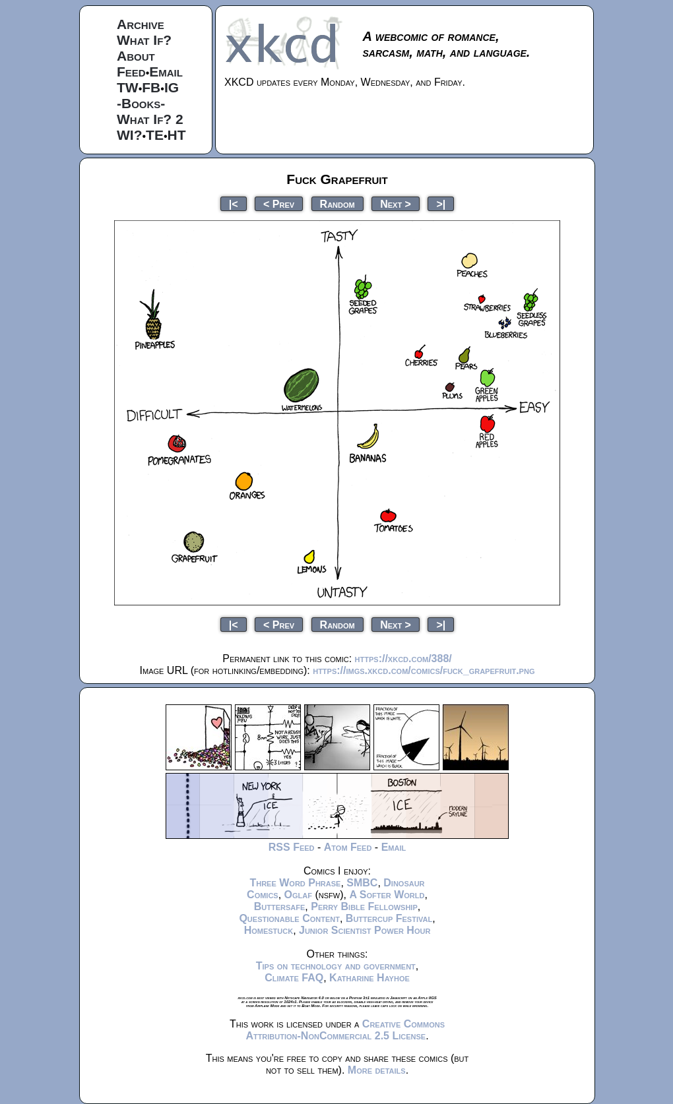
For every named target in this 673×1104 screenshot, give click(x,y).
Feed (131, 71)
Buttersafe (279, 906)
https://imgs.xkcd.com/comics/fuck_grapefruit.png (423, 670)
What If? (144, 39)
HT (177, 134)
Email (166, 71)
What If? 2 (150, 119)
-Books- (141, 103)
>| (440, 203)
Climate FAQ (294, 977)
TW (128, 87)
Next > (395, 203)
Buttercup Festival (389, 918)
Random (337, 203)
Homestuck (269, 930)
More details (377, 1070)
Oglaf (298, 894)
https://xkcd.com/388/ (403, 658)
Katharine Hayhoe (369, 977)
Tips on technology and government (336, 965)
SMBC (361, 882)
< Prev (278, 203)
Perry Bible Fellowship (364, 906)
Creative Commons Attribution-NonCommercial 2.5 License (345, 1029)
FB (151, 87)
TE (155, 134)
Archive (140, 24)
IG (171, 87)
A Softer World (386, 894)
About (136, 55)
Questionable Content (289, 918)
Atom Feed (348, 847)
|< (233, 203)
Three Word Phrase (294, 882)
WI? (129, 134)
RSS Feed (292, 847)
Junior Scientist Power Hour (364, 930)
